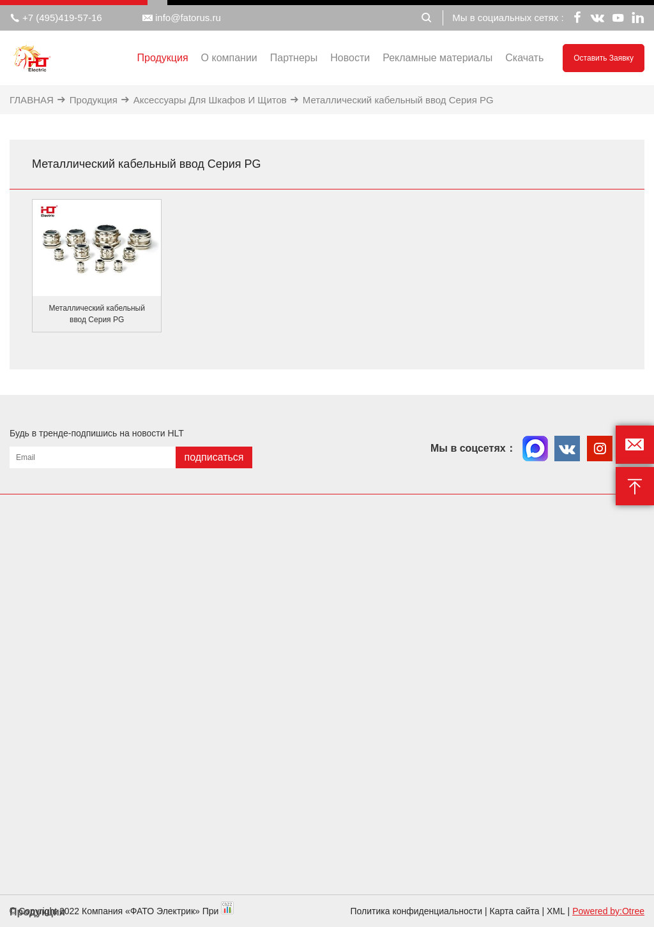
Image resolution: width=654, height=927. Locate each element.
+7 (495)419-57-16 (56, 17)
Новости (350, 57)
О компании (229, 57)
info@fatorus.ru (181, 17)
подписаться (213, 457)
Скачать (524, 57)
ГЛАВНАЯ (32, 99)
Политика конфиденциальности (417, 911)
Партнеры (293, 57)
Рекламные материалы (437, 57)
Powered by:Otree (608, 911)
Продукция (162, 57)
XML (556, 911)
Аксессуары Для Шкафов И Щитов (210, 99)
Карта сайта (515, 911)
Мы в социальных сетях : (507, 17)
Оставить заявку (604, 58)
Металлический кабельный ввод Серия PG (398, 99)
